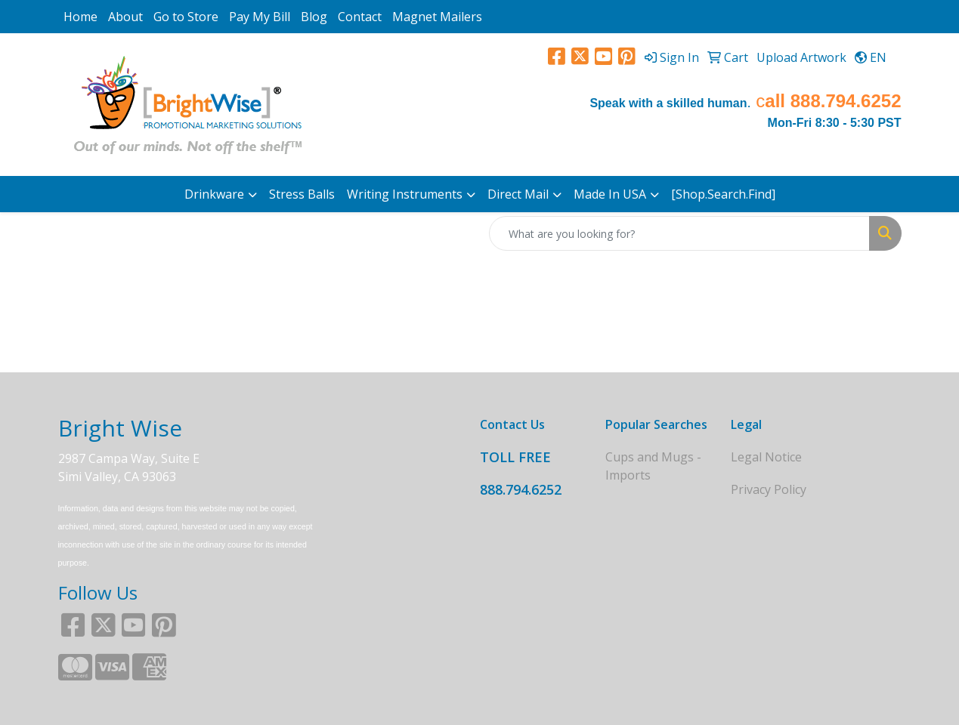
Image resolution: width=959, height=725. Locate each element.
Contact (360, 16)
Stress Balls (302, 194)
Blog (314, 16)
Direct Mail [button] (518, 194)
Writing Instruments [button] (404, 194)
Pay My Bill (259, 16)
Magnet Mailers (437, 16)
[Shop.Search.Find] (723, 194)
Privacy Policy (768, 489)
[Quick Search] (679, 233)
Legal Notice (766, 457)
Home (80, 16)
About (125, 16)
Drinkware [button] (214, 194)
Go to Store (185, 16)
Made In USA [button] (610, 194)
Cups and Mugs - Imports (653, 466)
